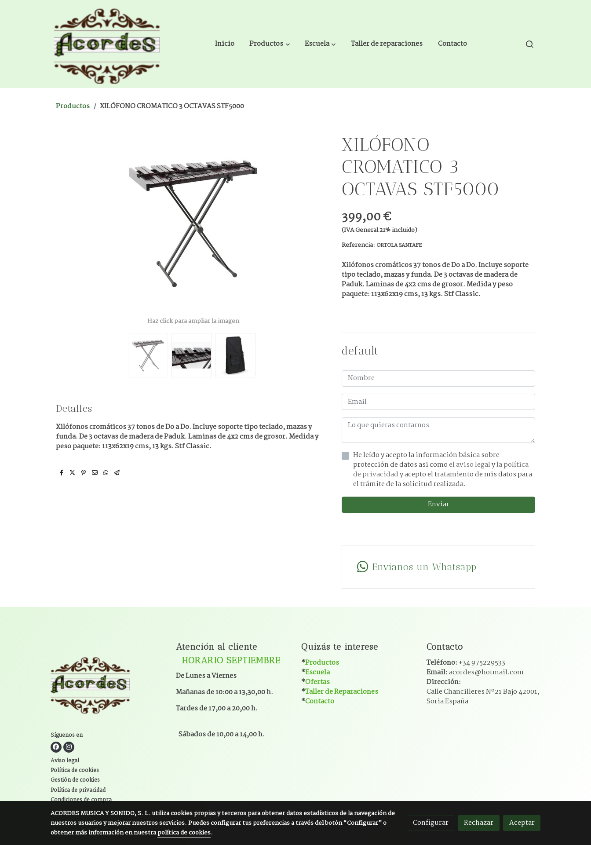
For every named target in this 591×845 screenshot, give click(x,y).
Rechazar (478, 822)
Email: (475, 672)
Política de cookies (75, 770)
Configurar (431, 822)
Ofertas (317, 682)
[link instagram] (68, 747)
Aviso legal (65, 761)
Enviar (438, 504)
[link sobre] (108, 685)
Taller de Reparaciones (341, 691)
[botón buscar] (529, 44)
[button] (269, 44)
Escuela (317, 672)
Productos (73, 106)
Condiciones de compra (81, 800)
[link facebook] (56, 747)
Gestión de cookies (75, 780)
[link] (107, 44)
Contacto (319, 701)
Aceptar (522, 822)
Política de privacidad (78, 790)
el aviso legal (470, 464)
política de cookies (184, 833)
